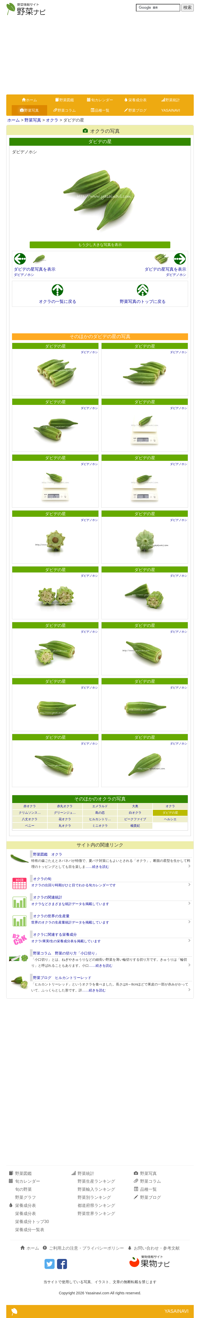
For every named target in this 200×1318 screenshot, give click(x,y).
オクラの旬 (42, 879)
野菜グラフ (25, 1197)
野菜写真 (29, 110)
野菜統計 (170, 100)
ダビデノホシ (24, 275)
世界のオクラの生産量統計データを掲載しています (70, 922)
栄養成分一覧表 (29, 1229)
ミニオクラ (100, 825)
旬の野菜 (23, 1189)
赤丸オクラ (65, 806)
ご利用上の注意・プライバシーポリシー (83, 1248)
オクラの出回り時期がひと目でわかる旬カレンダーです (73, 885)
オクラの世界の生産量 (51, 916)
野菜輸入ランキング (96, 1189)
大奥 (135, 806)
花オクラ (65, 819)
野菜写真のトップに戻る (143, 301)
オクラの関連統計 (47, 897)
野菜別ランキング (94, 1197)
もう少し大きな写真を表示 (100, 245)
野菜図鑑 (64, 100)
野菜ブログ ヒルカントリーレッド (62, 978)
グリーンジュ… (65, 812)
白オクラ (135, 812)
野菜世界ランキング (96, 1213)
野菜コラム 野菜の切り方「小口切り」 (66, 953)
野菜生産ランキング (96, 1181)
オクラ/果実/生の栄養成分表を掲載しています (66, 941)
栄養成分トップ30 (32, 1221)
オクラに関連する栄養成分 (55, 934)
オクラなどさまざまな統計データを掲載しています (70, 904)
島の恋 (100, 812)
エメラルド (100, 806)
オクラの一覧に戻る (57, 301)
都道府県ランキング (96, 1205)
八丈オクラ (30, 819)
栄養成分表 (135, 100)
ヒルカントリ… (100, 819)
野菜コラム (64, 110)
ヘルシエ (170, 819)
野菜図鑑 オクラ (47, 854)
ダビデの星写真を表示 (34, 269)
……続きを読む (97, 867)
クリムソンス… (30, 812)
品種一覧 (100, 110)
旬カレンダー (100, 100)
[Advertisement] (100, 55)
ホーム (29, 100)
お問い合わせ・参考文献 (154, 1248)
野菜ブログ (135, 110)
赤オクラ (29, 806)
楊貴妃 (135, 825)
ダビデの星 (55, 346)
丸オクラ (65, 825)
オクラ (52, 120)
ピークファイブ (135, 819)
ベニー (29, 825)
